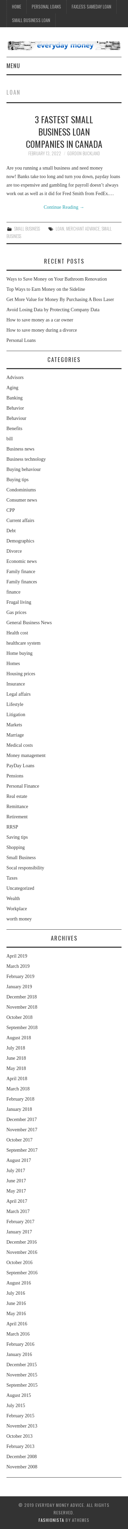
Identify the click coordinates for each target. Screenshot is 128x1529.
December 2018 (21, 996)
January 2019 (19, 986)
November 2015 (22, 1374)
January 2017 (19, 1231)
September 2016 (22, 1272)
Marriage (15, 735)
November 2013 (22, 1426)
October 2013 (19, 1436)
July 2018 (15, 1048)
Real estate (16, 796)
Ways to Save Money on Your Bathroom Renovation (56, 279)
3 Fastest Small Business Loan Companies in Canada (64, 131)
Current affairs (20, 520)
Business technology (26, 459)
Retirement (17, 816)
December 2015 (21, 1364)
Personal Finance (22, 786)
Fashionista (51, 1520)
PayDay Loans (20, 765)
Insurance (15, 684)
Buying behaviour (23, 469)
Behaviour (16, 418)
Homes (13, 663)
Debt (11, 530)
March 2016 (18, 1334)
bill (9, 438)
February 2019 (20, 976)
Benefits (14, 428)
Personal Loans (46, 6)
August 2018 (18, 1037)
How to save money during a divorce (41, 330)
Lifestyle (15, 704)
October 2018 (19, 1017)
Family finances (21, 581)
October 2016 (19, 1262)
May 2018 (16, 1068)
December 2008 (21, 1456)
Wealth (13, 898)
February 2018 (20, 1099)
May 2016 (16, 1313)
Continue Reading (64, 207)
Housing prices (20, 673)
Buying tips (17, 479)
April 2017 (16, 1201)
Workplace (16, 908)
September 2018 (22, 1027)
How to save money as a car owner (39, 319)
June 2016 (16, 1303)
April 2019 (16, 956)
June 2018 (16, 1058)
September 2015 (22, 1385)
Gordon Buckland (83, 153)
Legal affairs (18, 694)
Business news (20, 449)
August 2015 (18, 1395)
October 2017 (19, 1139)
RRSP (12, 827)
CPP (10, 510)
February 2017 (20, 1221)
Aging (12, 387)
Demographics (20, 540)
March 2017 (18, 1211)
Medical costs (19, 745)
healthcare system (23, 643)
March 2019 (18, 966)
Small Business (27, 228)
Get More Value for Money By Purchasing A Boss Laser (60, 299)
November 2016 (22, 1252)
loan (60, 228)
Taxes (11, 878)
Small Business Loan (31, 20)
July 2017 (15, 1170)
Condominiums (21, 489)
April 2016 (16, 1323)
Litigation (15, 714)
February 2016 (20, 1344)
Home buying (19, 653)
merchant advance (83, 228)
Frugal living (18, 602)
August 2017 (18, 1160)
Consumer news (21, 500)
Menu (13, 65)
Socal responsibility (25, 867)
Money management (26, 755)
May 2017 (16, 1191)
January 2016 (19, 1354)
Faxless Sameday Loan (91, 6)
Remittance (17, 806)
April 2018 (16, 1078)
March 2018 (18, 1088)
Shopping (15, 847)
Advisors (15, 377)
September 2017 (22, 1150)
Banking (14, 397)
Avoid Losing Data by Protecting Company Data (53, 309)
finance (13, 592)
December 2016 (21, 1242)
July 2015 (15, 1405)
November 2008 (22, 1466)
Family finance (20, 571)
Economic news (21, 561)
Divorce (14, 551)
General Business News (29, 622)
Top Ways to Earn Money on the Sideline (45, 289)
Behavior (15, 408)
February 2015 (20, 1415)
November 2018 (22, 1007)
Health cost (17, 632)
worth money (19, 918)
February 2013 (20, 1446)
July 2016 (15, 1293)
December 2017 (21, 1119)
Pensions (15, 775)
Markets (14, 724)
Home (16, 6)
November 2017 (22, 1129)
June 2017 (16, 1180)
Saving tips (17, 837)
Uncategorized (20, 888)
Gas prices (16, 612)
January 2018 (19, 1109)
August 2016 (18, 1283)
